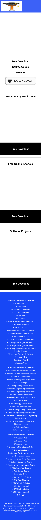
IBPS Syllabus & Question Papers (20, 342)
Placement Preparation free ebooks (20, 331)
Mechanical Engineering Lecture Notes (21, 389)
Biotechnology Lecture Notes (20, 404)
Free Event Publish (20, 360)
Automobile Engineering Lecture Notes (20, 392)
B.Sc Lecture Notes (20, 441)
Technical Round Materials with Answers (20, 374)
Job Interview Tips (20, 327)
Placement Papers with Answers (20, 354)
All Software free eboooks (20, 468)
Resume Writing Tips (20, 336)
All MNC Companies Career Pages (20, 339)
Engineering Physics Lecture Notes (20, 453)
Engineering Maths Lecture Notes (20, 447)
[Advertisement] (19, 33)
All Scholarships (20, 383)
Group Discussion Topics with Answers (20, 321)
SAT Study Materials (20, 489)
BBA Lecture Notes (20, 424)
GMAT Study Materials (20, 492)
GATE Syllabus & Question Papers (20, 346)
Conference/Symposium (20, 309)
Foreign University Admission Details (20, 465)
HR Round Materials (20, 324)
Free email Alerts (20, 357)
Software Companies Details (20, 462)
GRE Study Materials (20, 480)
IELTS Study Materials (20, 486)
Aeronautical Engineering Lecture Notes (20, 410)
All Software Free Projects (20, 477)
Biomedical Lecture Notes (20, 407)
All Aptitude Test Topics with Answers (20, 371)
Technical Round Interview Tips (20, 334)
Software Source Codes (20, 377)
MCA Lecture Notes (20, 438)
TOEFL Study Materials (20, 483)
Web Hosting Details (20, 471)
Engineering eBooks (20, 450)
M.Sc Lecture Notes (21, 427)
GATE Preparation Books (20, 456)
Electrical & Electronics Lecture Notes (20, 421)
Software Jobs (20, 306)
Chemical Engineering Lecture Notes (20, 413)
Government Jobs (20, 303)
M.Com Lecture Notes (20, 430)
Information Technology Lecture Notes (20, 398)
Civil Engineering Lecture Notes (20, 386)
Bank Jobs (20, 315)
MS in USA (20, 495)
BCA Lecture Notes (20, 444)
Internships (20, 318)
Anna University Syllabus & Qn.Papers (20, 380)
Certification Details (20, 474)
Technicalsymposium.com (11, 503)
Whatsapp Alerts (20, 363)
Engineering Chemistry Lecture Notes (20, 459)
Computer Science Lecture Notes (20, 395)
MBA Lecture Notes (20, 401)
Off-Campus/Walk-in (20, 312)
